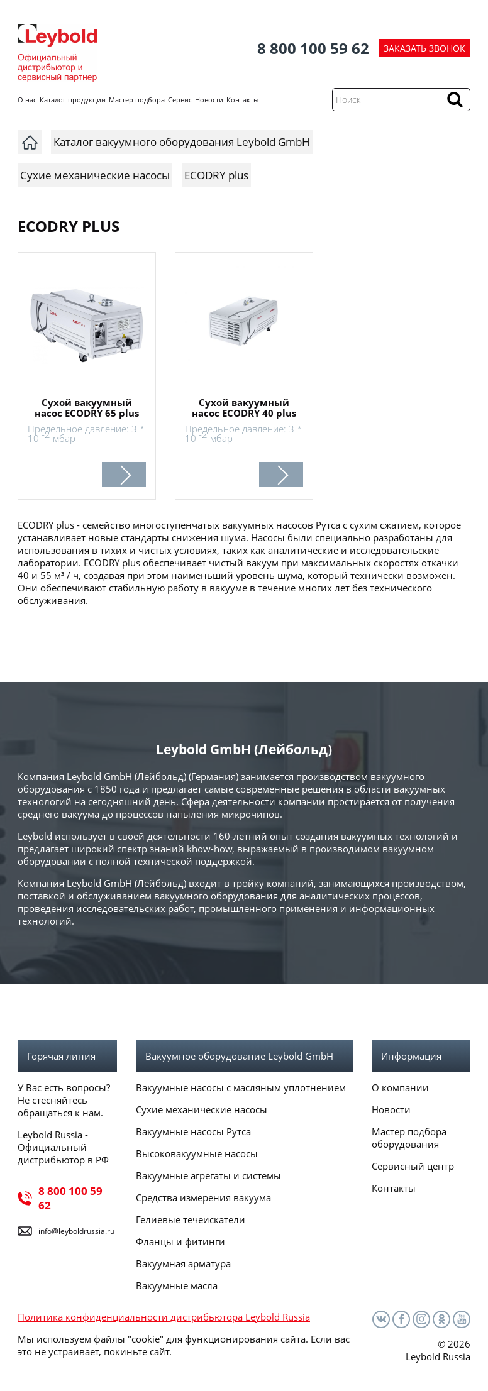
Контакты (242, 99)
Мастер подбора (137, 99)
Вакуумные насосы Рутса (193, 1131)
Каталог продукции (73, 99)
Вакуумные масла (177, 1285)
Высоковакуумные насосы (197, 1153)
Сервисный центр (413, 1166)
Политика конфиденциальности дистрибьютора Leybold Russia (164, 1317)
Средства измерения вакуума (203, 1197)
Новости (209, 99)
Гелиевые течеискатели (190, 1219)
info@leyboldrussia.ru (76, 1231)
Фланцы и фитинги (180, 1241)
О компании (400, 1087)
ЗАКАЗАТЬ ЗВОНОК (424, 48)
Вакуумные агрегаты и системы (208, 1175)
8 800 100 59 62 (313, 48)
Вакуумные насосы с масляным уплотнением (241, 1087)
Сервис (180, 99)
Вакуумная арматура (183, 1263)
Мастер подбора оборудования (409, 1137)
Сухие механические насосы (201, 1109)
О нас (27, 99)
